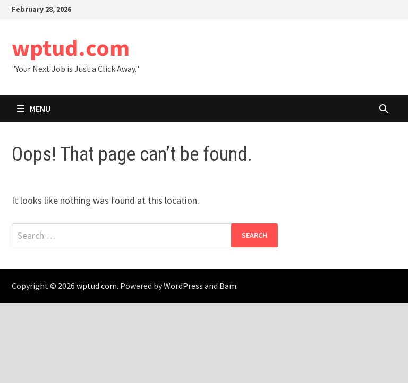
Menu (33, 108)
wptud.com (71, 47)
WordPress (183, 285)
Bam (227, 285)
